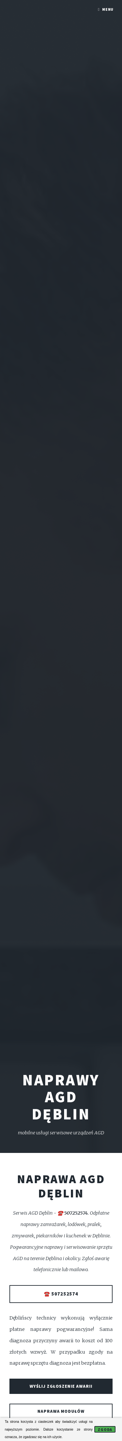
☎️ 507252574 (61, 1294)
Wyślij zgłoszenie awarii (61, 1386)
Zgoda (105, 1429)
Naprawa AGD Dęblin (61, 1186)
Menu (108, 9)
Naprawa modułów (61, 1411)
